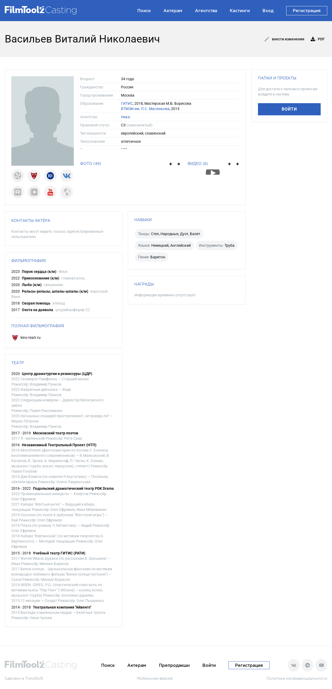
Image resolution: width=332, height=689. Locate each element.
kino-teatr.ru (26, 337)
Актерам (172, 10)
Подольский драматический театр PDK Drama (73, 488)
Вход (268, 10)
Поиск (144, 10)
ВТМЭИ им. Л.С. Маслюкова (145, 109)
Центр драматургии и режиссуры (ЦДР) (57, 374)
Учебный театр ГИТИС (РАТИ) (59, 553)
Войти (289, 109)
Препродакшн (174, 665)
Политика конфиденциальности (296, 678)
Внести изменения (284, 39)
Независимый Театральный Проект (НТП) (59, 445)
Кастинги (240, 10)
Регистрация (307, 10)
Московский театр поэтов (55, 433)
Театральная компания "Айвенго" (62, 607)
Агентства (206, 10)
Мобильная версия (155, 678)
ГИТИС (127, 103)
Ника (125, 117)
